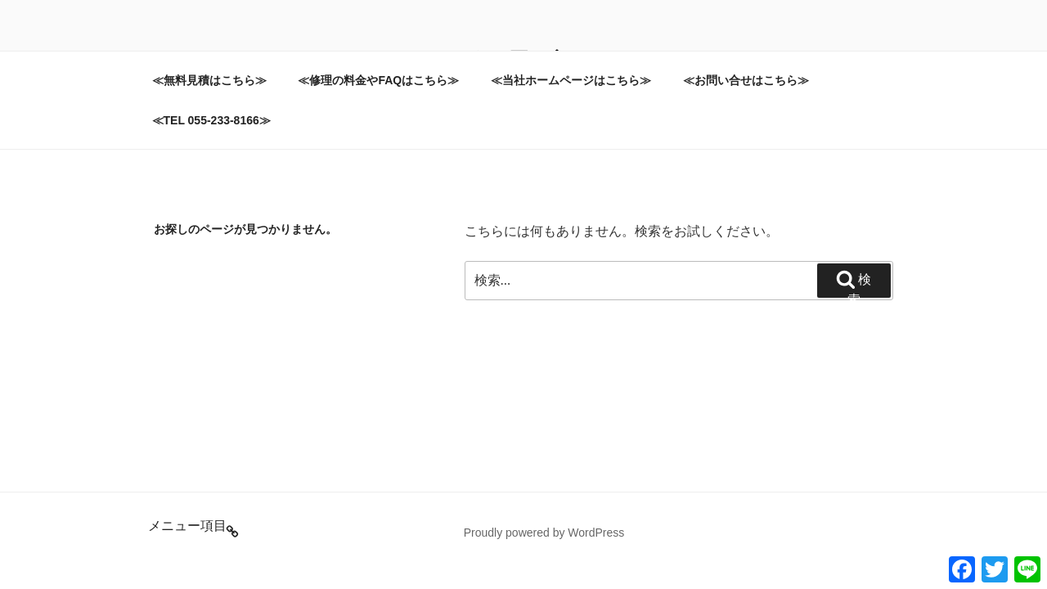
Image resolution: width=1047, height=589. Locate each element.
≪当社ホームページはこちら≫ (571, 80)
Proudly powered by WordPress (544, 532)
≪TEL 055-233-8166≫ (211, 120)
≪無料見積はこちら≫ (209, 80)
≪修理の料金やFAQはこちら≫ (378, 80)
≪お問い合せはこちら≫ (746, 80)
